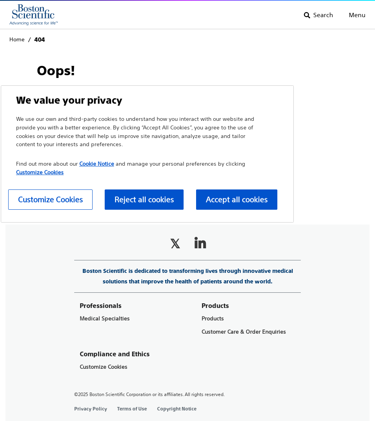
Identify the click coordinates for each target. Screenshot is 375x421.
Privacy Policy (90, 409)
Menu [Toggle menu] (357, 15)
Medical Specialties (105, 318)
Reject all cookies (144, 199)
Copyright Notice (176, 409)
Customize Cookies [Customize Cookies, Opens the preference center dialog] (50, 199)
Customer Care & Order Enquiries (244, 332)
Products (213, 318)
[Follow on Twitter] (175, 244)
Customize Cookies (103, 367)
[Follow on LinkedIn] (200, 244)
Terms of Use (132, 409)
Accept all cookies (237, 199)
